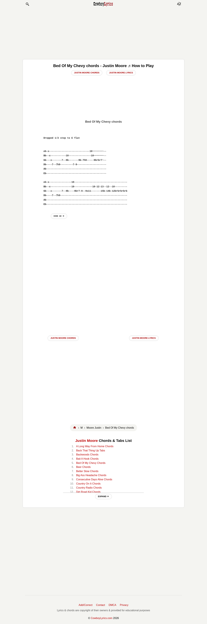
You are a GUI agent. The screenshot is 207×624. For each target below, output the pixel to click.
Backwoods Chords (87, 454)
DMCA (112, 605)
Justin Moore (86, 441)
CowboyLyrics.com (101, 618)
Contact (100, 605)
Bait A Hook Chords (87, 458)
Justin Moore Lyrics (121, 72)
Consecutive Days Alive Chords (94, 479)
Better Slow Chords (87, 471)
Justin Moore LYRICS (144, 338)
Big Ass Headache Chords (91, 475)
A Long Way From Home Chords (95, 446)
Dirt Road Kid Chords (88, 492)
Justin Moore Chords (86, 72)
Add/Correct (85, 605)
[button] (27, 4)
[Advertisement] (103, 32)
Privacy (124, 605)
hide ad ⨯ (59, 216)
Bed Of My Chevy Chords (90, 463)
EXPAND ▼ (103, 496)
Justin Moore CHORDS (63, 338)
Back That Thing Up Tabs (90, 450)
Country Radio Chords (89, 487)
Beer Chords (83, 467)
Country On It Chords (88, 483)
